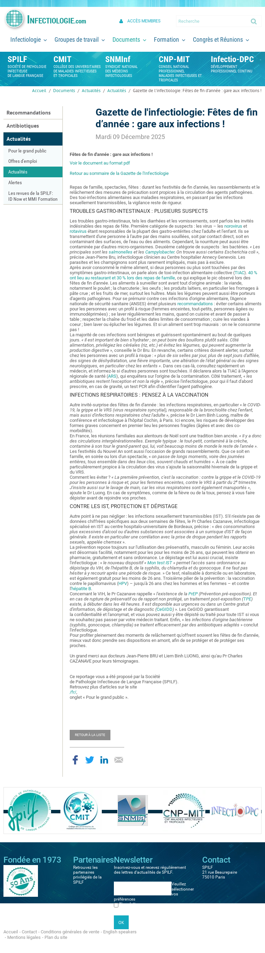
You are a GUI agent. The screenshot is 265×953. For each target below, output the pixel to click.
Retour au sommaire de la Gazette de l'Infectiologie (119, 173)
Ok (254, 21)
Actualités (91, 90)
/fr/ (73, 692)
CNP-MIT (174, 59)
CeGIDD (165, 609)
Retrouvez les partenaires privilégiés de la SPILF (87, 875)
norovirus (233, 226)
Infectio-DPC (232, 59)
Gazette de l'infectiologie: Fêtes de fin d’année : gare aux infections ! (197, 90)
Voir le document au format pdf (100, 163)
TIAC (239, 272)
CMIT (62, 59)
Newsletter (129, 904)
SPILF (17, 59)
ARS (112, 376)
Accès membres (143, 21)
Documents (64, 90)
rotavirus (78, 231)
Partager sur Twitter (89, 759)
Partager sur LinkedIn (104, 759)
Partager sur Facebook (75, 759)
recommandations (195, 303)
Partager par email (118, 759)
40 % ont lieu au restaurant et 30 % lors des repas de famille (163, 275)
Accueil (39, 90)
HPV (122, 583)
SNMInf (117, 59)
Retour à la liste (90, 735)
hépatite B (81, 588)
